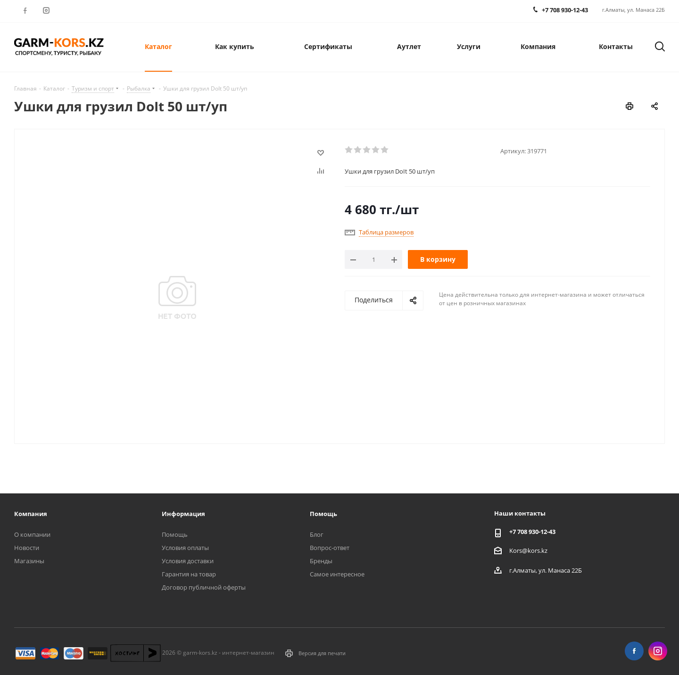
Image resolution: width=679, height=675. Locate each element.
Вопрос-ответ (329, 547)
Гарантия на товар (189, 574)
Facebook (24, 10)
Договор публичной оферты (204, 587)
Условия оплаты (185, 547)
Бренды (321, 561)
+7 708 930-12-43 (532, 531)
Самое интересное (337, 574)
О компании (32, 534)
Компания (30, 513)
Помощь (175, 534)
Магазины (29, 561)
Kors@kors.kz (528, 550)
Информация (183, 513)
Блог (316, 534)
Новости (26, 547)
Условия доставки (188, 561)
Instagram (46, 10)
